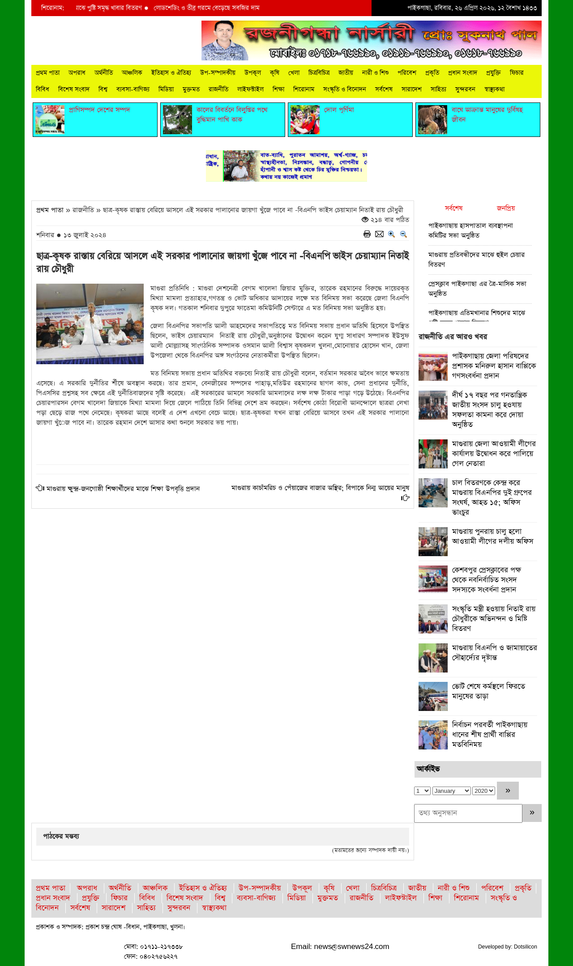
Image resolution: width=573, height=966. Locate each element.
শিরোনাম (303, 89)
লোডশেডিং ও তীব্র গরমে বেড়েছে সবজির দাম (211, 8)
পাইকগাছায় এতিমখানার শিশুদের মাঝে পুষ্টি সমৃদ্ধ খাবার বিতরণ (476, 318)
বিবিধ (42, 89)
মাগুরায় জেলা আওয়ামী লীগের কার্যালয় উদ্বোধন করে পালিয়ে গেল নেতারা (494, 454)
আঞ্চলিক (132, 72)
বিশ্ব (102, 89)
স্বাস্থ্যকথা (494, 89)
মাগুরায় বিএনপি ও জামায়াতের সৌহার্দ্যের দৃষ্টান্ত (494, 653)
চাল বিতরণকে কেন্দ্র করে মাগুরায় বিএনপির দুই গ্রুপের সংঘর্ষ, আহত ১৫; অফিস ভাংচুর (492, 498)
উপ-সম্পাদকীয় (217, 72)
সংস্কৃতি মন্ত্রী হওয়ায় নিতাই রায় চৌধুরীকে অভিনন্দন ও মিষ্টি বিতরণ (493, 619)
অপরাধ (77, 72)
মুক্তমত (191, 89)
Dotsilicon (525, 947)
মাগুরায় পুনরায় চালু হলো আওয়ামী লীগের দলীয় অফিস (492, 537)
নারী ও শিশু (375, 72)
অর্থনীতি (103, 72)
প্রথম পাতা (48, 72)
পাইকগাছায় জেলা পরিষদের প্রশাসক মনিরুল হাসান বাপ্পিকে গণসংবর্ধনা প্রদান (494, 366)
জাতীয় (345, 72)
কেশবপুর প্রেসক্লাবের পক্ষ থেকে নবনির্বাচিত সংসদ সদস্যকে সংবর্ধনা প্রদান (486, 580)
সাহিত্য (438, 89)
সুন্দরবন (465, 89)
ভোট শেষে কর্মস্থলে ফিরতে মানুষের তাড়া (488, 691)
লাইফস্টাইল (250, 89)
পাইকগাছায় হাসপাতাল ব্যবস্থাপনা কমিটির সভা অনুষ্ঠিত (470, 230)
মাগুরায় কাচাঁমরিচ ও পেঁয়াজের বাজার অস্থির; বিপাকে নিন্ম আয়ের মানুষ (320, 488)
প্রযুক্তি (493, 72)
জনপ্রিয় (506, 208)
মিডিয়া (166, 89)
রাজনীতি (218, 89)
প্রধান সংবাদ (462, 72)
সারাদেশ (412, 89)
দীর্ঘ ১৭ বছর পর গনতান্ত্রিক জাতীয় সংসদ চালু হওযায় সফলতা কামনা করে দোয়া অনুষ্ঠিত (489, 410)
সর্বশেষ (384, 89)
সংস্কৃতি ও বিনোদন (344, 89)
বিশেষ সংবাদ (74, 89)
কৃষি (274, 72)
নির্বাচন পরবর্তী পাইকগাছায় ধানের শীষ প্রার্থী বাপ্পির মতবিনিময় (489, 735)
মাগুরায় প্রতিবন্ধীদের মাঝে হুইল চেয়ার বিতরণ (476, 259)
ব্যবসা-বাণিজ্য (133, 89)
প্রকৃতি (432, 72)
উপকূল (252, 72)
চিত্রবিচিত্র (318, 72)
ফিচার (517, 72)
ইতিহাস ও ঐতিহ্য (171, 72)
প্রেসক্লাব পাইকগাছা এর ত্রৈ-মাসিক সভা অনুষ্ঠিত (477, 288)
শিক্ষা (278, 89)
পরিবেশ (407, 72)
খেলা (293, 72)
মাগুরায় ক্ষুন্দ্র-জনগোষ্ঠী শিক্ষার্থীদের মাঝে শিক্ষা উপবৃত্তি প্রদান (123, 489)
